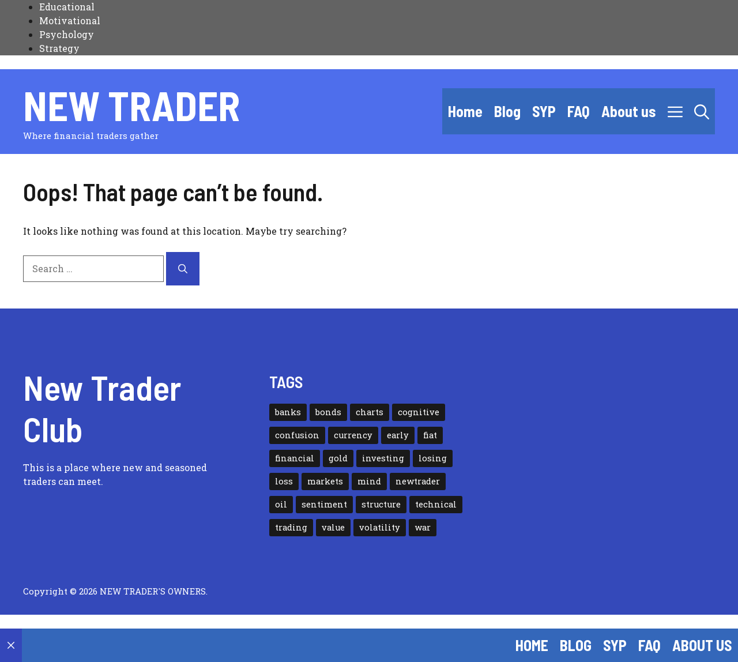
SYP (544, 111)
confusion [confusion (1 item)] (297, 435)
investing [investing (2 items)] (383, 458)
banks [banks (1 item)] (288, 412)
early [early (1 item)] (398, 435)
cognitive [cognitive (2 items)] (418, 412)
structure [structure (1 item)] (381, 504)
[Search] (182, 268)
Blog (507, 111)
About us (628, 111)
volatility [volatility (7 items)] (379, 527)
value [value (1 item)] (333, 527)
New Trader (131, 105)
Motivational (69, 20)
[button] (701, 111)
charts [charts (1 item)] (369, 412)
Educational (67, 7)
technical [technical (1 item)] (436, 504)
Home (465, 111)
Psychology (66, 34)
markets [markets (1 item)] (325, 481)
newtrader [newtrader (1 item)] (418, 481)
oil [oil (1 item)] (281, 504)
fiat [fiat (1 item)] (430, 435)
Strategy (59, 48)
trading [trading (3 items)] (291, 527)
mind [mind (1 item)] (369, 481)
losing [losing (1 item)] (433, 458)
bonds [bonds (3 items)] (328, 412)
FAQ (578, 111)
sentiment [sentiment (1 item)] (324, 504)
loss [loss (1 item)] (284, 481)
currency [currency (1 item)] (353, 435)
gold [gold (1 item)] (338, 458)
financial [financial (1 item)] (294, 458)
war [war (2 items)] (423, 527)
